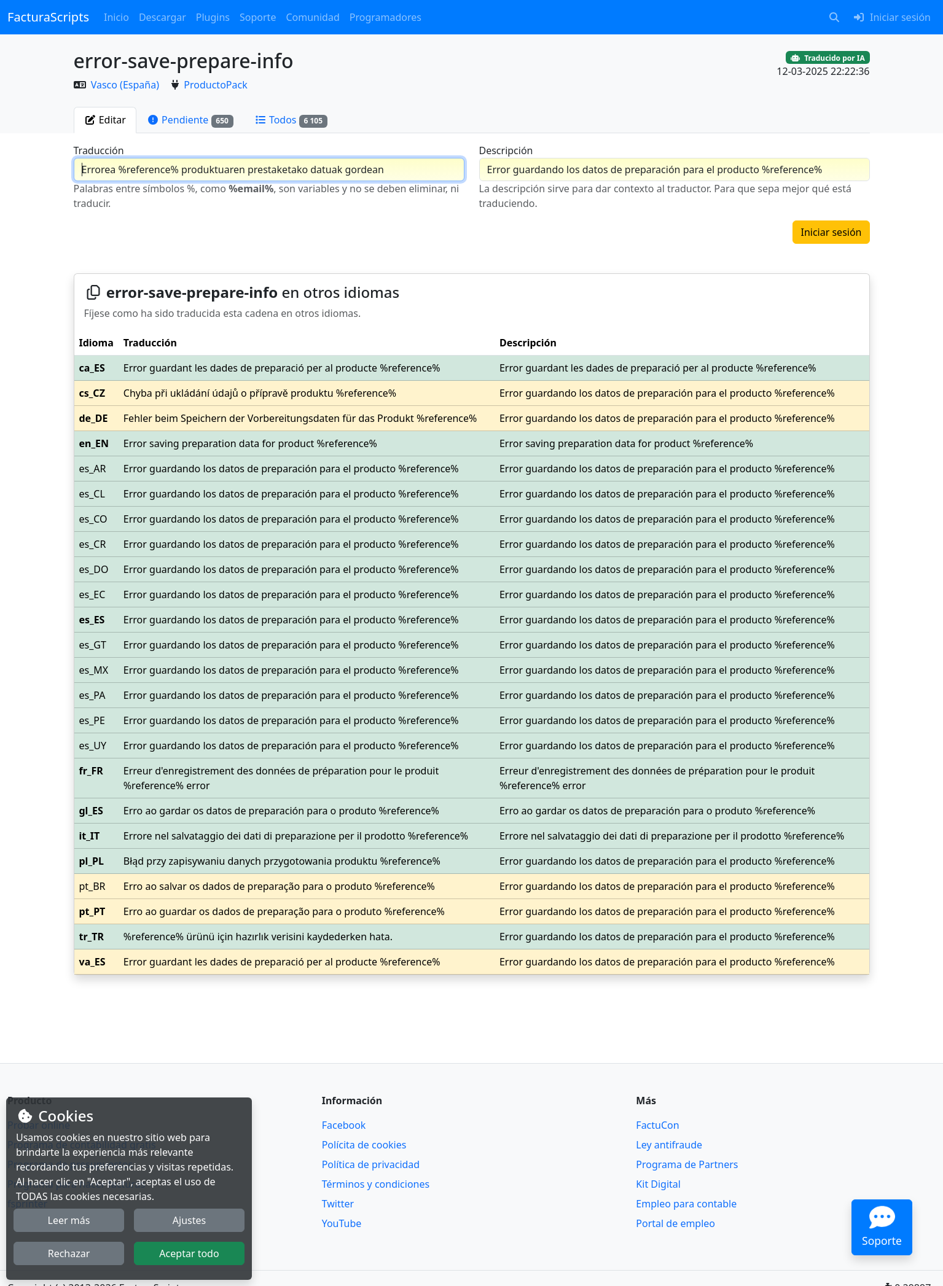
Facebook (344, 1125)
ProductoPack (215, 85)
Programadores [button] (385, 17)
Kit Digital (658, 1184)
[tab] (105, 120)
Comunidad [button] (312, 17)
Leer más (69, 1220)
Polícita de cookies (364, 1145)
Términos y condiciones (376, 1184)
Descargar (162, 17)
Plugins (213, 17)
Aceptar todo (189, 1253)
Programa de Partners (687, 1164)
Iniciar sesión (830, 232)
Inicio (116, 17)
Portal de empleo (675, 1223)
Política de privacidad (371, 1164)
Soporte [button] (258, 17)
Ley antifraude (669, 1145)
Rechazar (69, 1253)
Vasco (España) (126, 85)
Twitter (338, 1203)
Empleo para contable (686, 1203)
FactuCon (657, 1125)
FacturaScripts (48, 17)
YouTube (342, 1223)
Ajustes (189, 1220)
